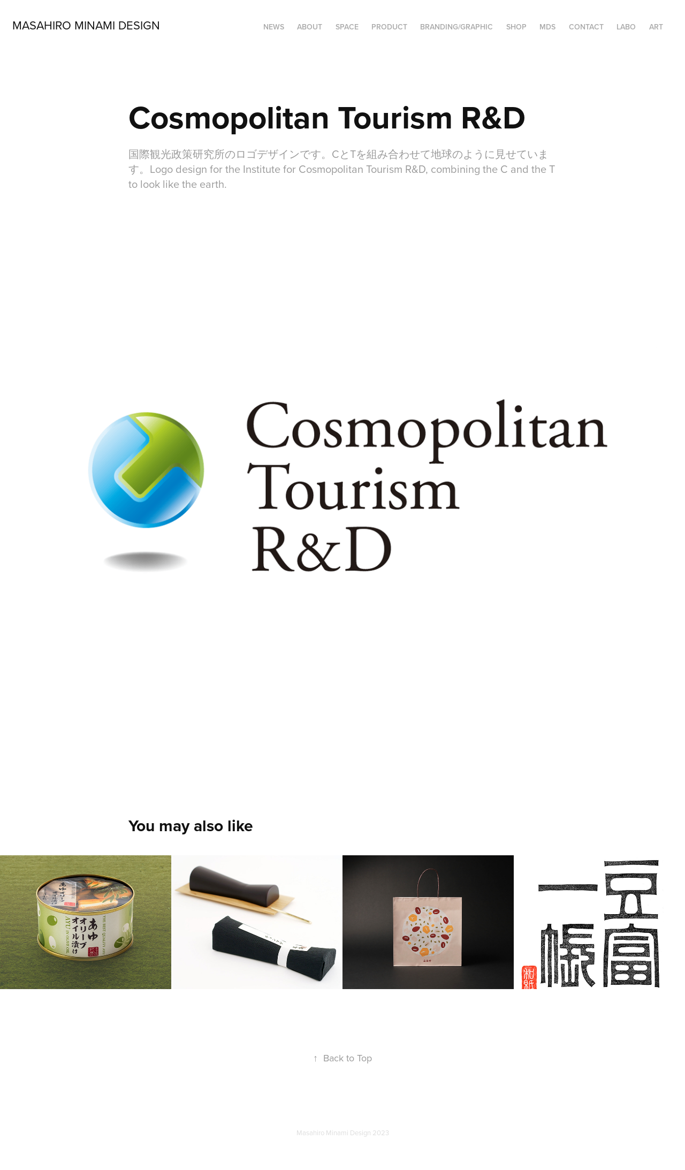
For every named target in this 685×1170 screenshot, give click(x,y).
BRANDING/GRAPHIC (456, 26)
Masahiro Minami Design (86, 25)
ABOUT (309, 26)
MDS (547, 26)
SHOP (516, 26)
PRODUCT (389, 26)
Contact (586, 26)
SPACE (347, 26)
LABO (626, 26)
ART (656, 26)
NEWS (273, 26)
